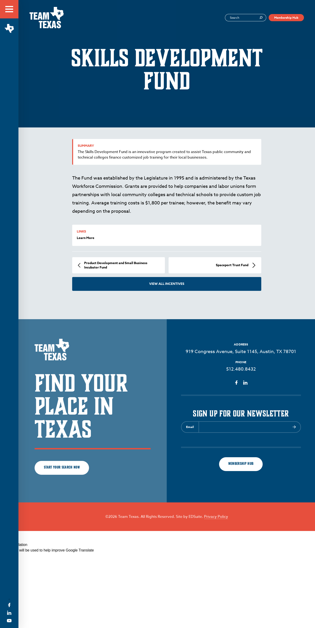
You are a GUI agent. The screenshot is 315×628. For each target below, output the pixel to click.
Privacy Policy (216, 517)
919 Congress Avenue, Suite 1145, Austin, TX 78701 (241, 351)
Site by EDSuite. (189, 516)
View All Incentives (166, 283)
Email (190, 427)
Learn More (85, 238)
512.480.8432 (241, 369)
